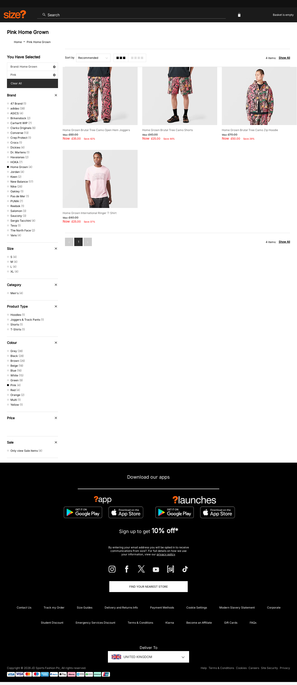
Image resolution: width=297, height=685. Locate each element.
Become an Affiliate (199, 622)
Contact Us (24, 607)
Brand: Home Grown (32, 66)
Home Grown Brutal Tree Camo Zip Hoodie (250, 130)
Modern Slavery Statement (237, 607)
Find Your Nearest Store (148, 586)
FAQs (253, 622)
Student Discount (52, 622)
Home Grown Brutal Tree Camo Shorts (167, 130)
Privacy (285, 668)
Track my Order (54, 607)
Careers (254, 668)
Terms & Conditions (140, 622)
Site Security (269, 668)
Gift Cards (230, 622)
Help (204, 668)
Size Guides (84, 607)
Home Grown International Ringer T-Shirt (89, 213)
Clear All (16, 83)
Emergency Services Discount (95, 622)
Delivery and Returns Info (121, 607)
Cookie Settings (196, 607)
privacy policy (166, 554)
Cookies (241, 668)
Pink (32, 74)
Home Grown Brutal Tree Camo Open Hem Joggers (96, 130)
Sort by (69, 57)
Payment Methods (162, 607)
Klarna (169, 622)
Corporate (274, 607)
